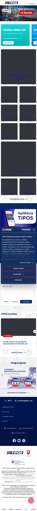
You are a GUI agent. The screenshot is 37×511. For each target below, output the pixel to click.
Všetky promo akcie (17, 199)
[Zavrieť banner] (34, 229)
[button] (35, 331)
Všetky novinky (17, 352)
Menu (2, 2)
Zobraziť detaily (25, 262)
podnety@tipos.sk (25, 401)
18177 (10, 401)
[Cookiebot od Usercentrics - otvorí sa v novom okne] (22, 229)
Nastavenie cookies (19, 433)
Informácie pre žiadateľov (17, 393)
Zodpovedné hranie (27, 428)
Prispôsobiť (18, 274)
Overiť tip (15, 302)
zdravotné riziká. (31, 472)
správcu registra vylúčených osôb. (22, 482)
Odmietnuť (18, 280)
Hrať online (8, 43)
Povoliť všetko (18, 268)
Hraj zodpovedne (11, 428)
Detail (6, 302)
